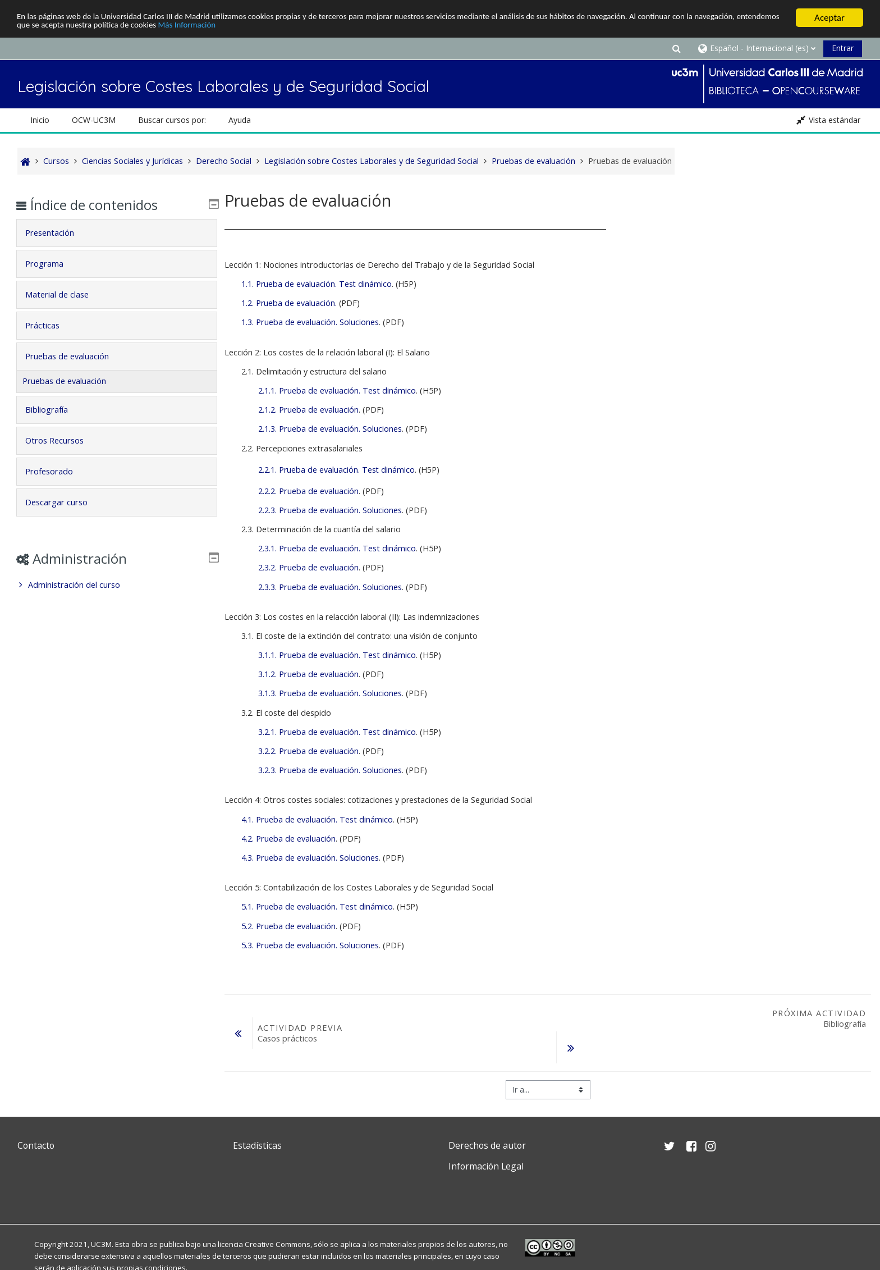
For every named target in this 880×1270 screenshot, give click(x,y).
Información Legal (486, 1166)
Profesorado (57, 471)
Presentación (57, 232)
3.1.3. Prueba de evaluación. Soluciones (330, 693)
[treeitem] (116, 585)
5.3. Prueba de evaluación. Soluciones (310, 945)
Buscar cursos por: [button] (172, 120)
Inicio (39, 120)
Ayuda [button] (239, 120)
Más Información (309, 28)
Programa (52, 263)
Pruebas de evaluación (75, 356)
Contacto (35, 1145)
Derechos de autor (487, 1145)
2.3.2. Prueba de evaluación (308, 567)
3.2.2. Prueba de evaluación (308, 751)
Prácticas (50, 325)
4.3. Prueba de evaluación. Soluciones (310, 857)
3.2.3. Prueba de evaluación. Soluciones (330, 770)
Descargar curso (64, 502)
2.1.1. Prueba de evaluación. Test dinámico (337, 390)
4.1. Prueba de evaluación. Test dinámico (317, 819)
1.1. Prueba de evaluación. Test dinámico (316, 283)
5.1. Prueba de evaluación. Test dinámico (317, 906)
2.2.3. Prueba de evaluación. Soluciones (330, 510)
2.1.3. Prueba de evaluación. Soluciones (330, 428)
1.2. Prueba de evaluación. (289, 303)
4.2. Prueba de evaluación (288, 838)
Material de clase (65, 294)
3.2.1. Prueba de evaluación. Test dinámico (337, 732)
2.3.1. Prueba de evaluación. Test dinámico (337, 548)
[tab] (116, 233)
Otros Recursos (62, 440)
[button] (676, 48)
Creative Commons (277, 1244)
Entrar (843, 48)
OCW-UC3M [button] (94, 120)
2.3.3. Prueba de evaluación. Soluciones (330, 587)
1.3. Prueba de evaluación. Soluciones (310, 322)
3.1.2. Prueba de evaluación (308, 674)
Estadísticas (257, 1145)
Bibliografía (54, 409)
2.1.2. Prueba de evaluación (308, 409)
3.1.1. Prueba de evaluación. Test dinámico (337, 655)
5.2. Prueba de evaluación (288, 926)
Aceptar (829, 18)
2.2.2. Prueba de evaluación (308, 491)
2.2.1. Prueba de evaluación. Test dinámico (336, 469)
